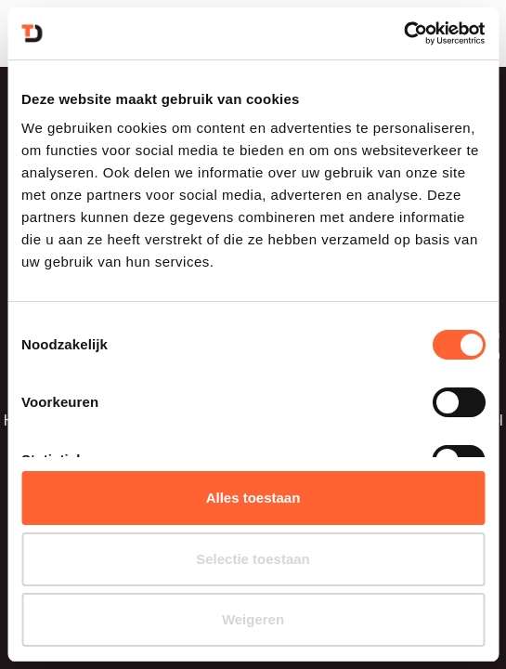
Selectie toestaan (253, 559)
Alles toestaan (253, 497)
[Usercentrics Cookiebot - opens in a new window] (403, 33)
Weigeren (253, 619)
